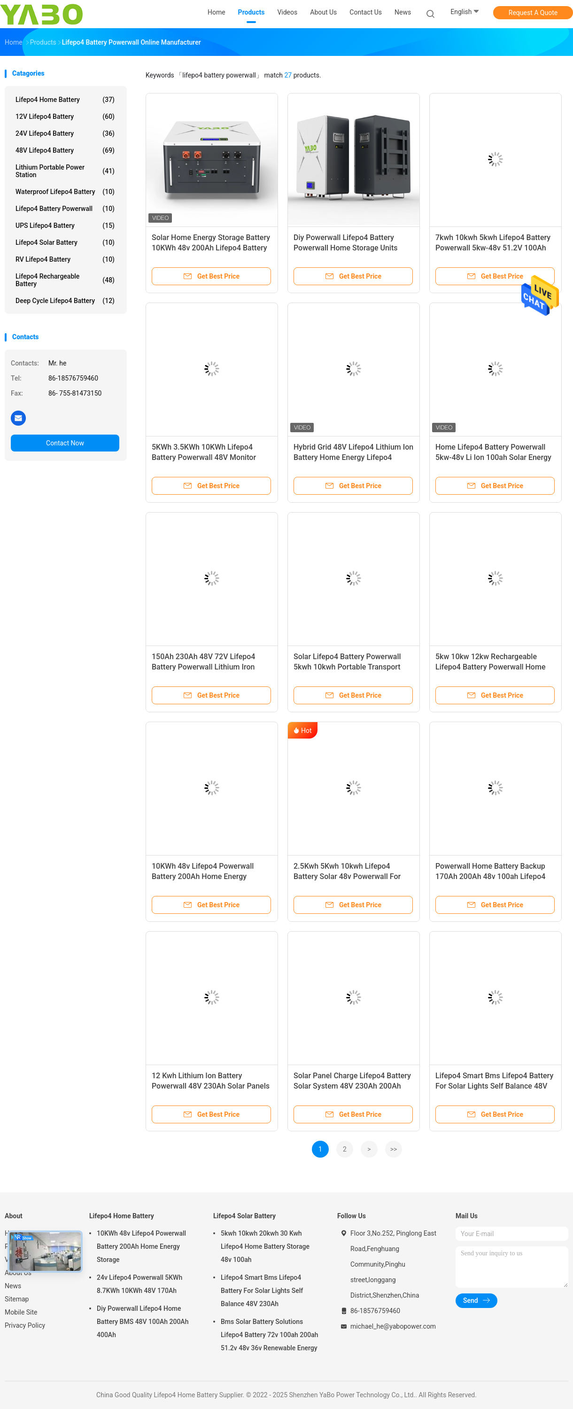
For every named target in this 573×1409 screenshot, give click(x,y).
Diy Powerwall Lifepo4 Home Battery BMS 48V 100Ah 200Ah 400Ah (142, 1322)
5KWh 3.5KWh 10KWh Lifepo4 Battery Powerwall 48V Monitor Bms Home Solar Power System (205, 457)
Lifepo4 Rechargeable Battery (65, 280)
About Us (18, 1273)
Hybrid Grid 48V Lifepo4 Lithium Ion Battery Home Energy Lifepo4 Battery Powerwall (353, 457)
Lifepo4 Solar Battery (65, 242)
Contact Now (65, 443)
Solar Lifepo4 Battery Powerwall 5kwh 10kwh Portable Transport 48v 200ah (347, 667)
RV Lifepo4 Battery (65, 259)
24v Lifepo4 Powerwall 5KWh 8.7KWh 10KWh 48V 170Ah (139, 1284)
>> (393, 1149)
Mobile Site (21, 1312)
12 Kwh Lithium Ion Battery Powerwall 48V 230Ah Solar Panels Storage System (211, 1086)
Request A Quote (533, 12)
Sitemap (17, 1299)
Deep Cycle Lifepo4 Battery (65, 300)
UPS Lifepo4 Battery (65, 225)
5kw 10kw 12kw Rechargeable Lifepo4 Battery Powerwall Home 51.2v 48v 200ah (490, 667)
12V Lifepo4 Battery (65, 116)
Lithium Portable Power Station (65, 171)
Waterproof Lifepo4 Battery (65, 191)
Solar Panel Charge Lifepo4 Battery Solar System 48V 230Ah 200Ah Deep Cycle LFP (352, 1086)
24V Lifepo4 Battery (65, 133)
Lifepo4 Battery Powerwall (65, 208)
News (13, 1286)
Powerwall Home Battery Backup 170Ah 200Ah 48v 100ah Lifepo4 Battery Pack (490, 876)
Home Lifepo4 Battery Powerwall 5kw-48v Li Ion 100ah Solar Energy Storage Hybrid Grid (493, 457)
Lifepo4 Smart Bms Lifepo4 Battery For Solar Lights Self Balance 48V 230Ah (494, 1086)
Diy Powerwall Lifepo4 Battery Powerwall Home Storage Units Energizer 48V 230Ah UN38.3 (346, 248)
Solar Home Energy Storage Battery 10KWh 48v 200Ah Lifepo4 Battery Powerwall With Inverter (211, 248)
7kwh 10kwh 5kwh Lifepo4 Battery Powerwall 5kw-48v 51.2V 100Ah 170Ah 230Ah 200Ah (492, 248)
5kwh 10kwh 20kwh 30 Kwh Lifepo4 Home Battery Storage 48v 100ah (265, 1246)
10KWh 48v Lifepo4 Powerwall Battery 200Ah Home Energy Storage (203, 876)
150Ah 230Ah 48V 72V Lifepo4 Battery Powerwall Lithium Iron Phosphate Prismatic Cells (203, 667)
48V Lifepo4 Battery (65, 150)
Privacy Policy (25, 1325)
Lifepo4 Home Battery (65, 99)
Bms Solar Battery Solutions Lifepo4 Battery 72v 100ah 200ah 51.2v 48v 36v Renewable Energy (269, 1335)
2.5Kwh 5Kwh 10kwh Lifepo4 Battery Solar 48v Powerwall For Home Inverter (347, 876)
